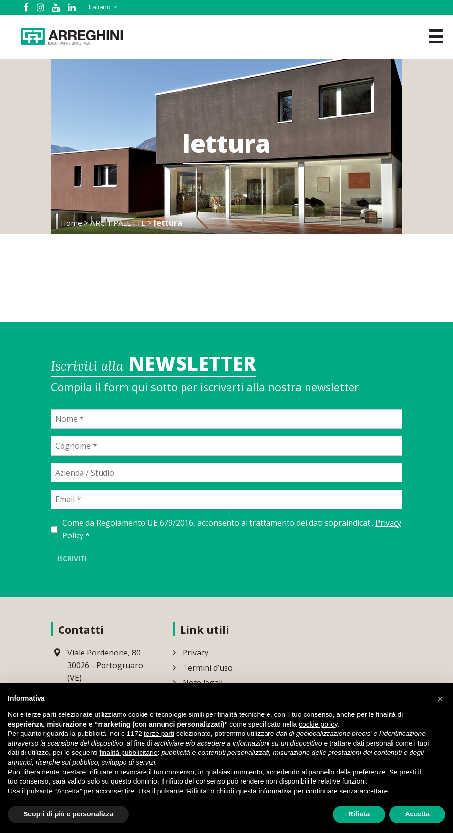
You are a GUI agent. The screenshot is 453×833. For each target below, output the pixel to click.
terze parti (159, 733)
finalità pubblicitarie (129, 752)
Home (71, 223)
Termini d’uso (208, 669)
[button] (440, 699)
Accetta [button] (417, 814)
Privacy (195, 654)
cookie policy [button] (318, 724)
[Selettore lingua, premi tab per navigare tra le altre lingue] (96, 7)
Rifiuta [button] (359, 814)
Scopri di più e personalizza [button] (68, 814)
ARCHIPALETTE (119, 223)
